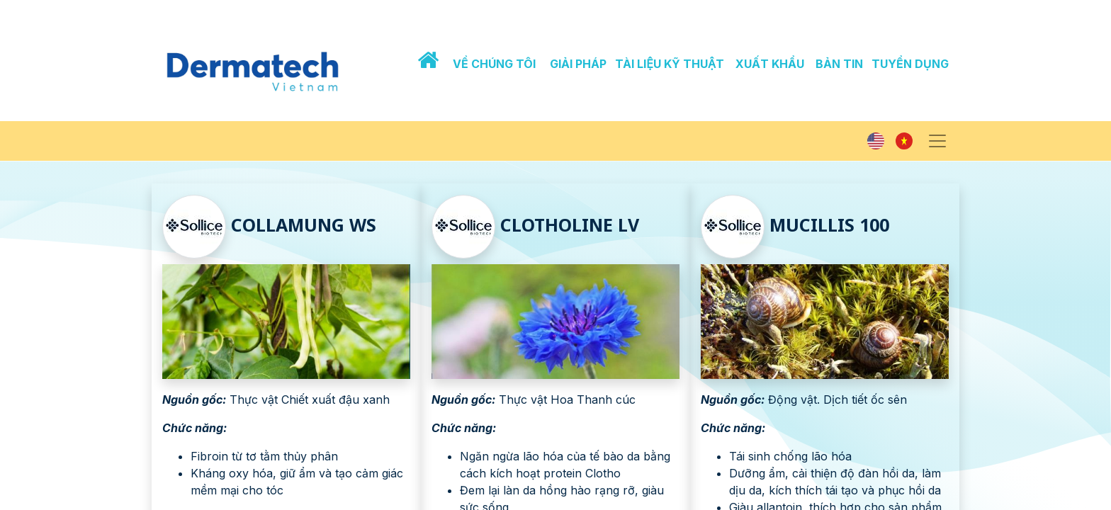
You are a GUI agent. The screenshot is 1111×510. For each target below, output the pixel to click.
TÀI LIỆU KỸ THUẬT (669, 64)
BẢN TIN (839, 64)
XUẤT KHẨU (769, 64)
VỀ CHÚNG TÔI (494, 64)
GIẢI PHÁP (578, 64)
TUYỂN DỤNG (910, 64)
